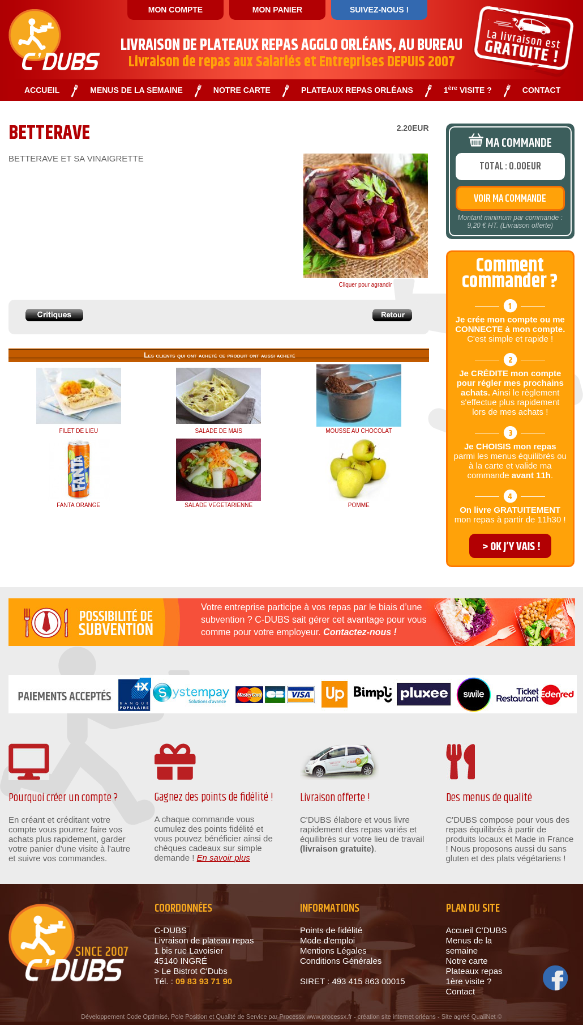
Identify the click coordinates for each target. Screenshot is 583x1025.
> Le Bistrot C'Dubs (191, 971)
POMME (359, 505)
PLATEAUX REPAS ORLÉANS (357, 90)
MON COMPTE (175, 9)
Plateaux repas (474, 971)
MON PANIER (277, 9)
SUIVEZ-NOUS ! (379, 9)
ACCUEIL (41, 90)
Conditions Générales (340, 961)
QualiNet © (486, 1016)
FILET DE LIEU (78, 431)
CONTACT (541, 90)
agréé (462, 1016)
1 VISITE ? (468, 90)
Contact (460, 991)
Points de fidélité (331, 930)
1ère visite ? (469, 981)
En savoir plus (223, 857)
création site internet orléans (397, 1016)
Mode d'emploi (327, 940)
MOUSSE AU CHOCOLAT (358, 431)
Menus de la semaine (469, 945)
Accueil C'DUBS (476, 930)
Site (446, 1016)
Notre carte (467, 961)
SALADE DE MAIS (218, 431)
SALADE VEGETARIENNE (218, 505)
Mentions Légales (333, 950)
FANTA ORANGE (78, 505)
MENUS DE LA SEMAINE (136, 90)
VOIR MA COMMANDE (510, 199)
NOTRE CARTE (242, 90)
